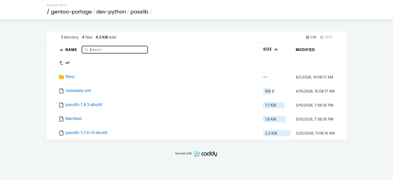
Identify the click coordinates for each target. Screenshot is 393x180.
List (311, 37)
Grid (326, 37)
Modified (305, 50)
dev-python (111, 11)
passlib (139, 11)
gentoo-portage (71, 11)
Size (271, 49)
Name (71, 49)
